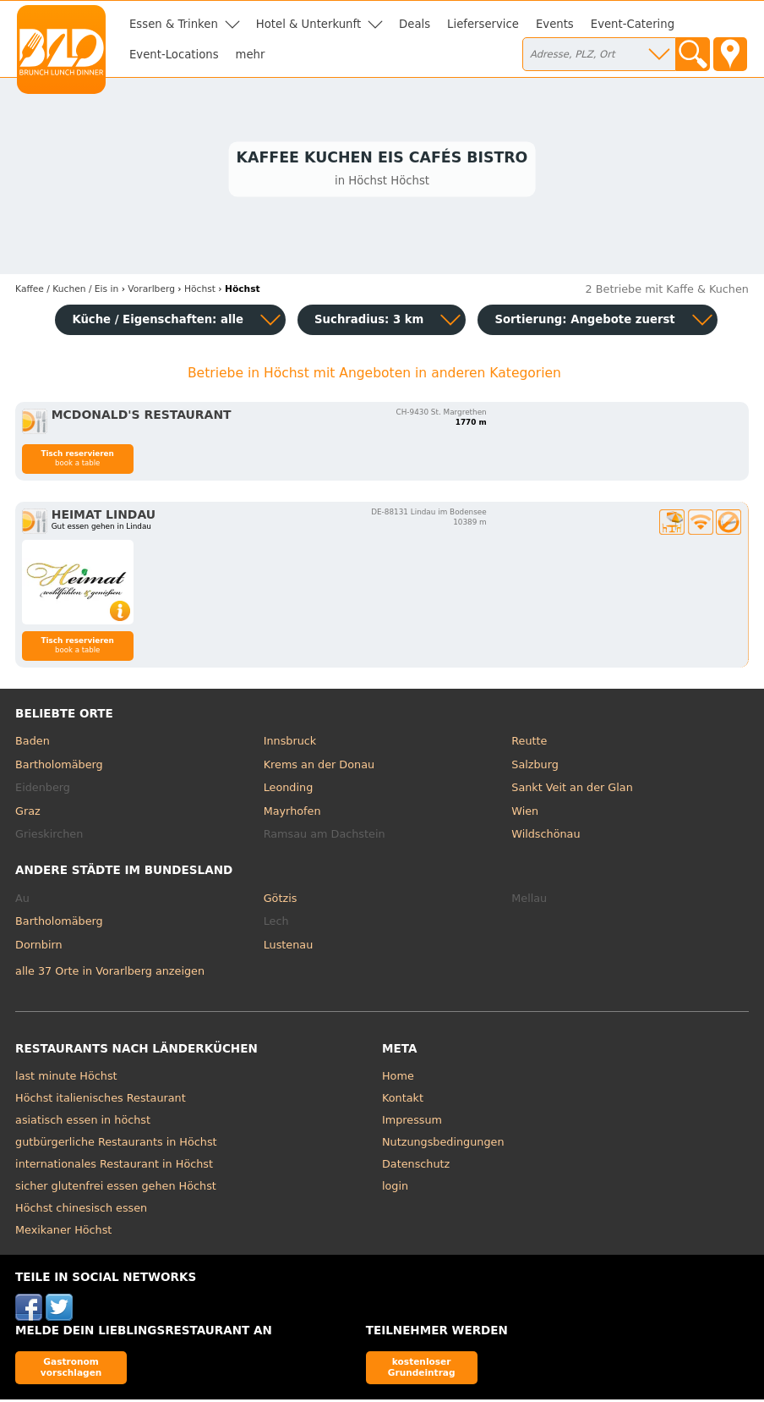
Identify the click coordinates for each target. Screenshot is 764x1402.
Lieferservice (483, 24)
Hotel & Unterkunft (308, 24)
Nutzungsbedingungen (443, 1144)
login (395, 1188)
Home (398, 1078)
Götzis (280, 900)
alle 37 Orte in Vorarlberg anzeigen (110, 973)
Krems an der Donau (319, 767)
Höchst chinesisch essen (81, 1210)
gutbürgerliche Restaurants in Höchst (116, 1144)
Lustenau (289, 947)
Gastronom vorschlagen (71, 1369)
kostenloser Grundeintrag (422, 1369)
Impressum (412, 1122)
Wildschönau (545, 836)
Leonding (289, 789)
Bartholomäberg (59, 767)
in (66, 291)
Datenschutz (416, 1166)
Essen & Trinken (173, 24)
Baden (32, 743)
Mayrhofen (292, 813)
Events (555, 24)
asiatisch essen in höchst (82, 1122)
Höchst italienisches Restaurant (100, 1100)
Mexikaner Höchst (63, 1232)
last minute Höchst (66, 1078)
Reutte (529, 743)
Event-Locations (174, 54)
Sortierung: (584, 322)
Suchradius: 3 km (368, 322)
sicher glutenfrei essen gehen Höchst (115, 1188)
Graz (28, 813)
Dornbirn (39, 947)
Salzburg (535, 767)
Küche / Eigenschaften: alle (157, 322)
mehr (250, 54)
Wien (524, 813)
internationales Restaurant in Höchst (114, 1166)
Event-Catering (632, 24)
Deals (414, 24)
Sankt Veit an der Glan (571, 789)
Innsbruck (290, 743)
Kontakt (402, 1100)
